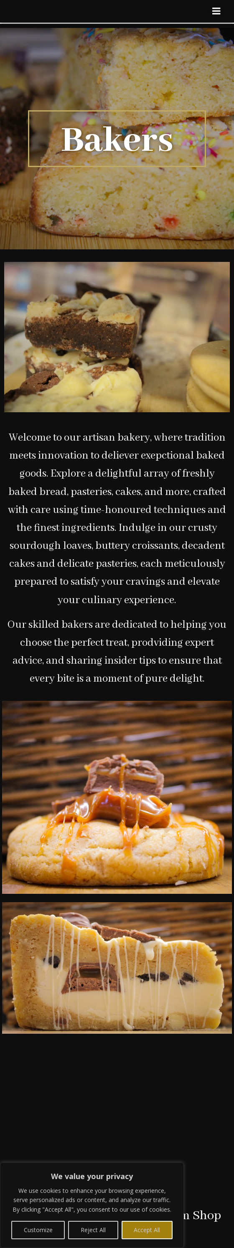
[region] (92, 1205)
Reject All (93, 1230)
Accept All (147, 1230)
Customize (38, 1230)
